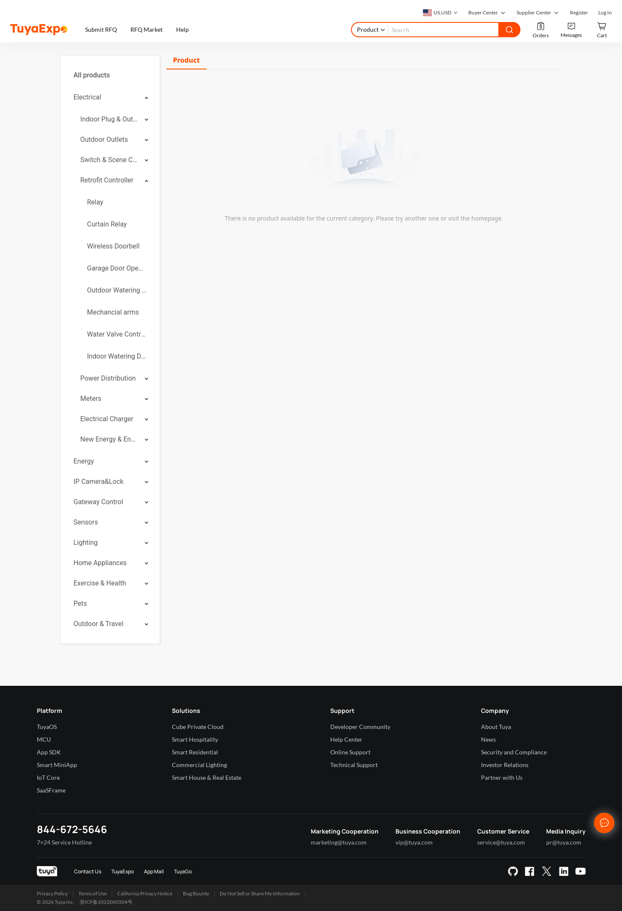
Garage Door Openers (117, 268)
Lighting (86, 542)
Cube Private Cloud (198, 726)
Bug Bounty (196, 893)
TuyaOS (47, 726)
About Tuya (496, 726)
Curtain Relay (107, 224)
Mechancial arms (113, 312)
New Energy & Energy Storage (109, 439)
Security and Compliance (514, 752)
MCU (44, 739)
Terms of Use (92, 893)
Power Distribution (108, 378)
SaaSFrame (51, 790)
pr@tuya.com (563, 842)
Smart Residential (195, 752)
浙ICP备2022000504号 (106, 902)
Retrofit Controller (107, 180)
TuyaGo (183, 871)
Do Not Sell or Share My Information (260, 893)
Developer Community (360, 726)
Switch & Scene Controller (109, 160)
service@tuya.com (501, 842)
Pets (80, 603)
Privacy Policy (52, 893)
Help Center (346, 739)
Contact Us (87, 871)
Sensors (86, 522)
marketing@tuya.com (339, 842)
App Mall (154, 871)
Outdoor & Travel (99, 624)
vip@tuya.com (414, 842)
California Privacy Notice (144, 893)
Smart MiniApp (57, 764)
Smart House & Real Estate (206, 777)
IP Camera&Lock (99, 482)
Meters (91, 399)
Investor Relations (504, 764)
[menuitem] (110, 75)
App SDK (49, 752)
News (488, 739)
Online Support (350, 752)
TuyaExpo (122, 871)
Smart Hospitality (195, 739)
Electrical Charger (106, 419)
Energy (84, 461)
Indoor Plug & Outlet (109, 119)
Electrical (87, 97)
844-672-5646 (72, 829)
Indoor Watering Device (117, 356)
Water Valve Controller (117, 334)
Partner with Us (501, 777)
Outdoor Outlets (104, 139)
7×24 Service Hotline (64, 842)
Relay (95, 202)
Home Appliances (100, 563)
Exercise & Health (100, 583)
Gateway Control (98, 502)
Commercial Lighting (199, 764)
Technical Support (354, 764)
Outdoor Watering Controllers (117, 290)
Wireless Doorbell (113, 246)
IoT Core (48, 777)
